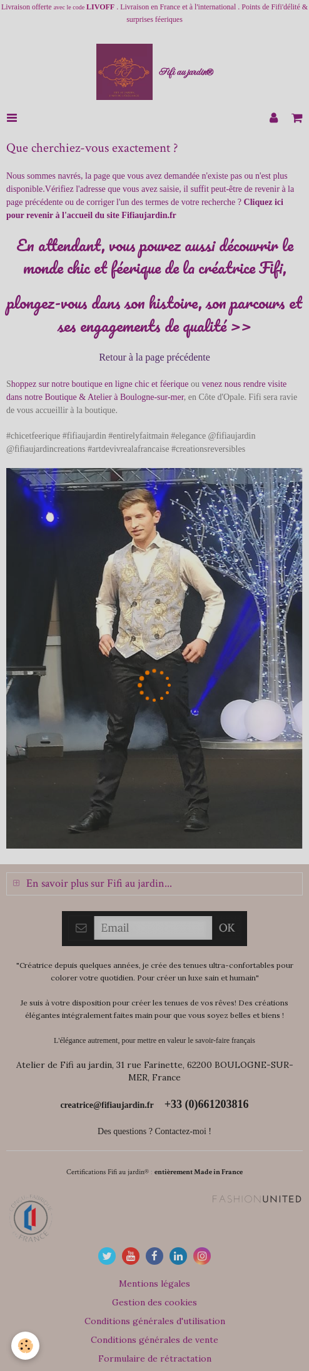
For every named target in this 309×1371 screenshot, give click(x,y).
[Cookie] (25, 1346)
